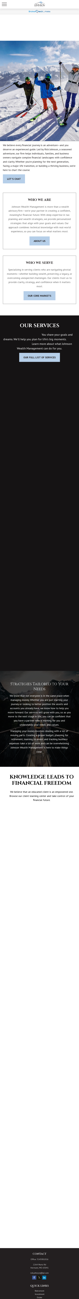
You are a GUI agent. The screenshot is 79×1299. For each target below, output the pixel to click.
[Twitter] (39, 1278)
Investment (39, 1294)
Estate (39, 1297)
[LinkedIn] (44, 1278)
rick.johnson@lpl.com (39, 1273)
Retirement (39, 1291)
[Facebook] (34, 1278)
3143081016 (42, 1259)
